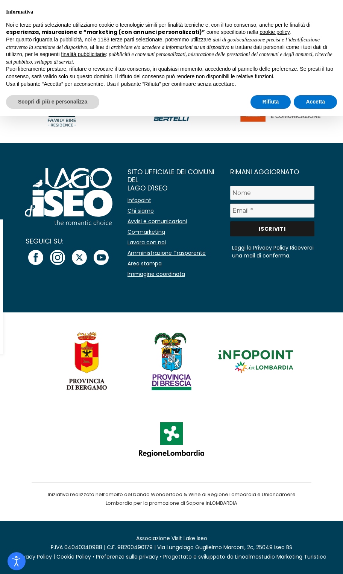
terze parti (122, 40)
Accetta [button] (315, 102)
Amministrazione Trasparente (166, 253)
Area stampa (144, 263)
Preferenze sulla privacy (127, 556)
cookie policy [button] (275, 32)
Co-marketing (146, 232)
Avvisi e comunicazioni (157, 221)
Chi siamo (140, 211)
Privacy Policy (34, 556)
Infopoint (139, 200)
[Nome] (272, 193)
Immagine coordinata (156, 274)
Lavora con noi (146, 242)
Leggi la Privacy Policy (260, 247)
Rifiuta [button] (271, 102)
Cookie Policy (73, 556)
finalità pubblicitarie (83, 54)
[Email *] (272, 211)
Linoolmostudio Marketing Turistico (280, 556)
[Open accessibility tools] (17, 561)
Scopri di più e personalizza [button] (52, 102)
